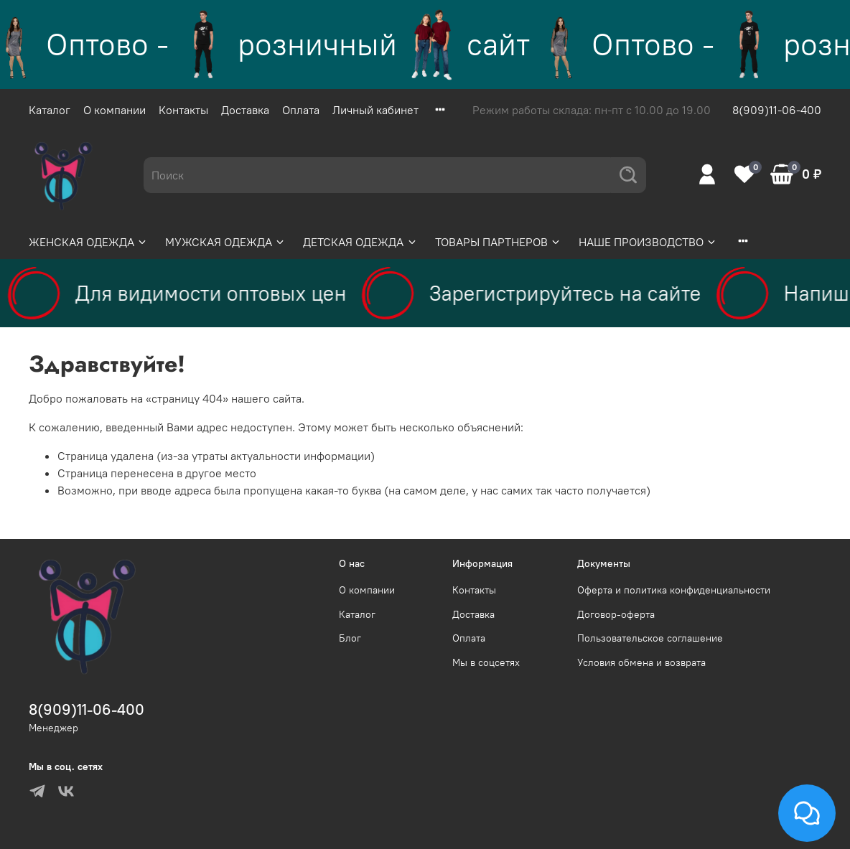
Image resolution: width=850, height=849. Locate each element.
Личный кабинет (375, 110)
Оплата (300, 110)
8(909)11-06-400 (776, 110)
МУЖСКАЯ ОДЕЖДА (225, 242)
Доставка (245, 110)
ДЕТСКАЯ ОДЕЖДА (360, 242)
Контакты (183, 110)
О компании (114, 110)
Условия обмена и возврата (641, 662)
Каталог (49, 110)
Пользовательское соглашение (650, 638)
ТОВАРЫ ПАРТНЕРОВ (498, 242)
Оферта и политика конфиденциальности (673, 589)
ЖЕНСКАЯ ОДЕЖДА (88, 242)
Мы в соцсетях (486, 662)
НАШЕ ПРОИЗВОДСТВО (648, 242)
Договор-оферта (616, 614)
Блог (350, 638)
